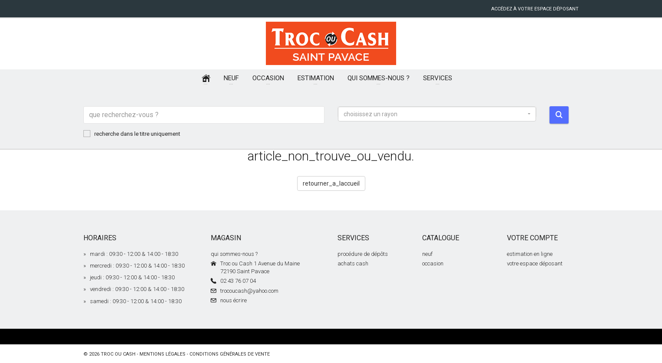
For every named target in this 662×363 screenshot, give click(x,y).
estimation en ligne (530, 254)
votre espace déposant (535, 263)
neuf (427, 254)
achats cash (353, 263)
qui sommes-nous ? (234, 254)
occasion (433, 263)
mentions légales (162, 354)
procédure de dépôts (363, 254)
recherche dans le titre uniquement (131, 133)
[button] (437, 114)
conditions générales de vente (229, 354)
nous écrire (233, 300)
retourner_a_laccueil (331, 183)
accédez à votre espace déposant (535, 9)
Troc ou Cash (118, 354)
